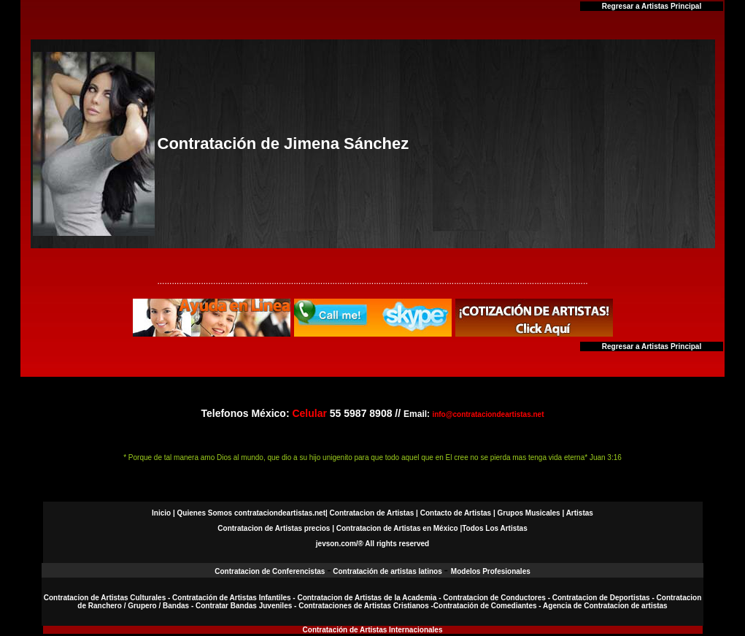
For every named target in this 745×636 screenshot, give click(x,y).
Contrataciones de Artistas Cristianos (363, 606)
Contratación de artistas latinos (387, 571)
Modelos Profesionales (490, 571)
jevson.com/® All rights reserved (372, 544)
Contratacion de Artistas (372, 513)
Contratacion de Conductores (495, 598)
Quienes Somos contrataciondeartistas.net (251, 513)
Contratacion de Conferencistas (271, 571)
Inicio (161, 513)
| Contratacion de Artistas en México (395, 528)
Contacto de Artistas (455, 513)
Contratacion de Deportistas (601, 598)
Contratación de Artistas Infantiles (231, 598)
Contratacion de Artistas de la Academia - (370, 598)
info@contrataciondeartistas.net (488, 414)
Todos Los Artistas (494, 528)
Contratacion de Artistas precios (273, 528)
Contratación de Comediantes (485, 606)
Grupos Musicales (529, 513)
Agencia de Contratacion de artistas (605, 606)
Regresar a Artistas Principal (651, 6)
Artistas (579, 513)
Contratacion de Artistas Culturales (105, 598)
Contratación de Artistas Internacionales (373, 630)
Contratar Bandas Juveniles (245, 606)
